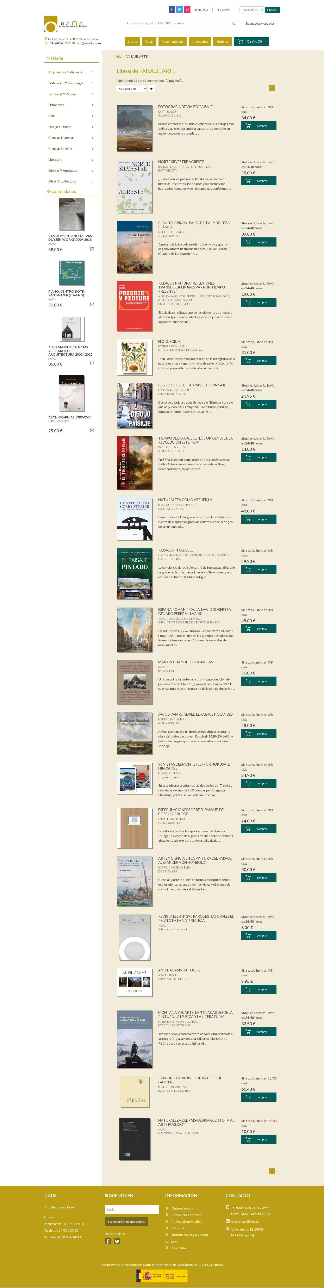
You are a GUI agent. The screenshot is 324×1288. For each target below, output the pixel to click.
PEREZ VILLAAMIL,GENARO (183, 618)
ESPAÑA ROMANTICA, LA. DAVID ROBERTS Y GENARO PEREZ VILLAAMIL (195, 611)
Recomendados (172, 41)
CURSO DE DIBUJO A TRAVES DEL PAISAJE (194, 385)
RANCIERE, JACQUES (171, 447)
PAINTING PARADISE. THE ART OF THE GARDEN (192, 1080)
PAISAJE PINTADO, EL (176, 550)
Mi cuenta (175, 1248)
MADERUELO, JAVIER (171, 232)
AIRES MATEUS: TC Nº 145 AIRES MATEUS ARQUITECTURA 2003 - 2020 (70, 350)
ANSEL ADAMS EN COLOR (180, 970)
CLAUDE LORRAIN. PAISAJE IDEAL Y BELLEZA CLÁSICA (189, 224)
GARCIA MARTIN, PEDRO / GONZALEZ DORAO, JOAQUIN (193, 555)
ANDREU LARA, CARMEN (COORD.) (208, 296)
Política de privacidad (183, 1222)
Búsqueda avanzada (260, 23)
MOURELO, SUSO (169, 773)
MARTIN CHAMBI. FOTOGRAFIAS (187, 662)
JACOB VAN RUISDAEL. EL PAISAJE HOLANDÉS (187, 716)
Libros (132, 41)
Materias (175, 1228)
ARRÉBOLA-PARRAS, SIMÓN (175, 300)
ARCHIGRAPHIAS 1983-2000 (69, 417)
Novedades (200, 41)
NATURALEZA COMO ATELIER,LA (187, 499)
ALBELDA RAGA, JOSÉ (171, 296)
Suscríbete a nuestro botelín (126, 1222)
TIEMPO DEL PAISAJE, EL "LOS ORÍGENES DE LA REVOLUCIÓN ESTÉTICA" (196, 440)
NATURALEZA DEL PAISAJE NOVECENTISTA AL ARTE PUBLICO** (196, 1122)
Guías (149, 41)
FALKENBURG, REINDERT (173, 819)
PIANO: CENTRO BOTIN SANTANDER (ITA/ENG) (66, 293)
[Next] (277, 88)
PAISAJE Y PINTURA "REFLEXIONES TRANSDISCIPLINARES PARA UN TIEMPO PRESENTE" (193, 287)
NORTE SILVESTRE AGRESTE (183, 161)
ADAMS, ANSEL (167, 975)
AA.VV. (162, 618)
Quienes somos (179, 1209)
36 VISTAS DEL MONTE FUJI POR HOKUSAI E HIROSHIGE (196, 766)
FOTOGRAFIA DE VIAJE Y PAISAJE (187, 106)
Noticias (222, 41)
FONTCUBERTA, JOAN (171, 346)
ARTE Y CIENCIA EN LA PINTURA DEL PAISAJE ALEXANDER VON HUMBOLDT (192, 860)
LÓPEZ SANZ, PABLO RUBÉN (175, 390)
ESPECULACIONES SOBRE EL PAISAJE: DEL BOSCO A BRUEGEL (194, 812)
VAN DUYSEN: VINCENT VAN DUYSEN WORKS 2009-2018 (70, 238)
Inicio (118, 56)
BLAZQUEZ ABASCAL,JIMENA (176, 504)
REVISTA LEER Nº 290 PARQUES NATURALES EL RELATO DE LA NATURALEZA (196, 918)
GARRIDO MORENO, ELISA (174, 868)
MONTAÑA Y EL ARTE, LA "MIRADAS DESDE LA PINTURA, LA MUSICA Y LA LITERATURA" (196, 1014)
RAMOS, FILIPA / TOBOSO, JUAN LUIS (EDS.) (184, 166)
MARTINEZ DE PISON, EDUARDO (178, 1022)
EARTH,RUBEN (167, 111)
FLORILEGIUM (170, 341)
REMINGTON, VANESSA (172, 1087)
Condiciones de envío (183, 1215)
